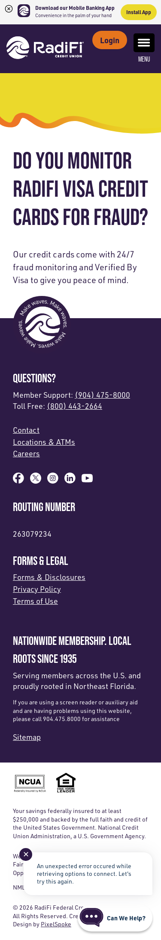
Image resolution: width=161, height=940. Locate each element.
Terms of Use (35, 601)
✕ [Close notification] (26, 854)
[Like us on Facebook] (18, 481)
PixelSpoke (56, 924)
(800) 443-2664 (74, 406)
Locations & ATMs (44, 442)
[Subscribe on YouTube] (87, 481)
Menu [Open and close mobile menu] (144, 48)
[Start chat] (115, 917)
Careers (26, 453)
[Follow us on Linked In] (70, 481)
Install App (138, 12)
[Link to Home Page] (45, 49)
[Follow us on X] (35, 481)
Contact (26, 430)
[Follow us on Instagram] (52, 481)
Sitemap (27, 737)
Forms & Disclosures (49, 577)
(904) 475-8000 (102, 395)
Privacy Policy (37, 589)
